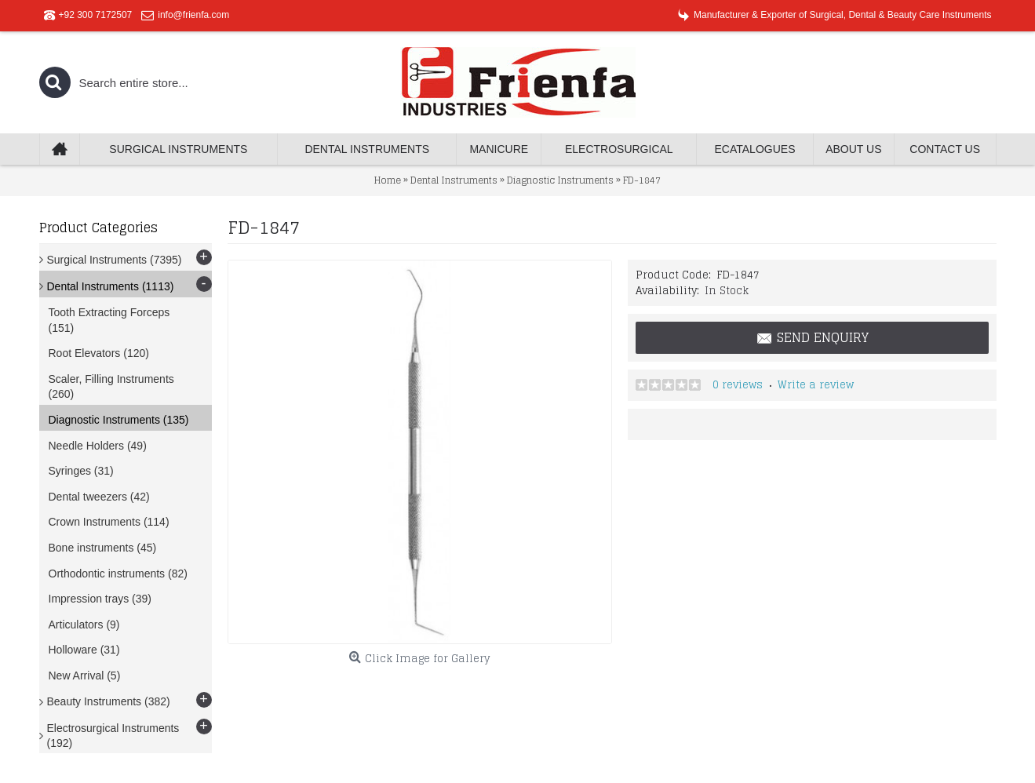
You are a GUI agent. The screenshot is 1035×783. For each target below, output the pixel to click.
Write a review (816, 385)
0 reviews (737, 385)
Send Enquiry (812, 338)
